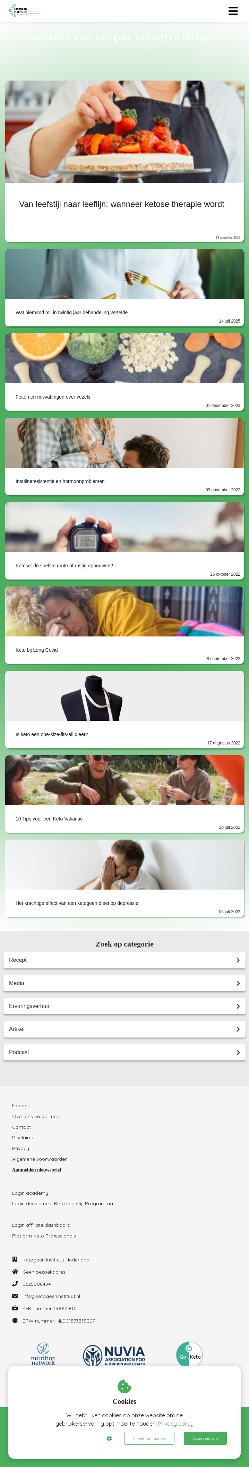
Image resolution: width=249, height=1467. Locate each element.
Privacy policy (176, 1423)
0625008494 (37, 1284)
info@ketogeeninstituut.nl (51, 1296)
